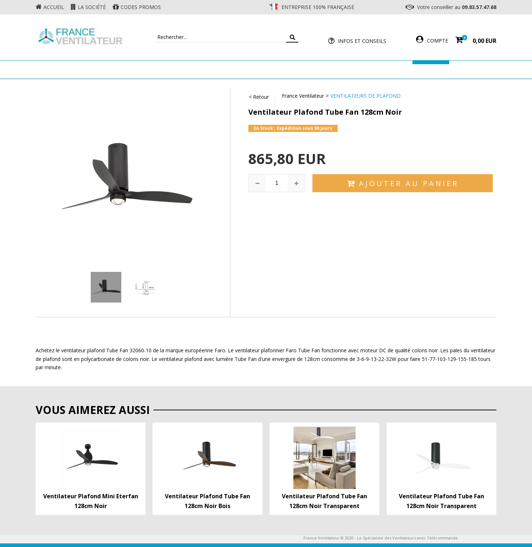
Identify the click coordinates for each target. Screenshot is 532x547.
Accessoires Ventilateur (373, 69)
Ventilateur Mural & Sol (203, 69)
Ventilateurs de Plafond (365, 95)
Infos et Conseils (362, 41)
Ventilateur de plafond (123, 69)
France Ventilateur (303, 95)
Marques (431, 69)
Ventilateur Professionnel (288, 69)
